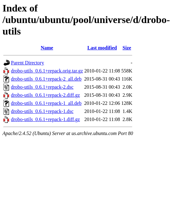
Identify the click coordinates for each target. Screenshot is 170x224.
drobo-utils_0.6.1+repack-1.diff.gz (45, 119)
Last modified (102, 47)
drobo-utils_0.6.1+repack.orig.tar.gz (47, 70)
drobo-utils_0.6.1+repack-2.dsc (42, 87)
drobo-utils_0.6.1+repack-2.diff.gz (45, 95)
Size (127, 47)
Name (47, 47)
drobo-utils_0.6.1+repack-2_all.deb (46, 79)
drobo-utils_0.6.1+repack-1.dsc (42, 111)
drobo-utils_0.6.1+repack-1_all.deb (46, 103)
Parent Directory (27, 62)
